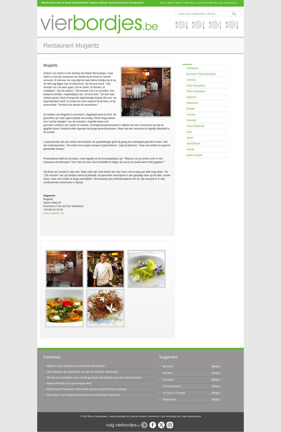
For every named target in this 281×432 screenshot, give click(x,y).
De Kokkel (168, 379)
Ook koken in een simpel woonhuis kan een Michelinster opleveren (83, 395)
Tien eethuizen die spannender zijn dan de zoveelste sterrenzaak (82, 371)
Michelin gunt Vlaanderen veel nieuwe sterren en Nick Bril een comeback (86, 389)
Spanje (190, 149)
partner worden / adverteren (182, 2)
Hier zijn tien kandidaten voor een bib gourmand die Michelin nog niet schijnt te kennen (94, 377)
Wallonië (191, 97)
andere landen (194, 155)
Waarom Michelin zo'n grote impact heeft (68, 383)
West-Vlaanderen (196, 91)
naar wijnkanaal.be (228, 2)
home (163, 2)
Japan (190, 137)
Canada (191, 114)
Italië (189, 131)
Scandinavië (193, 143)
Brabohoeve (169, 399)
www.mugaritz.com (53, 213)
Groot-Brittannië (195, 126)
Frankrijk (191, 120)
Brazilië (191, 108)
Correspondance (172, 386)
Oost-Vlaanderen (196, 85)
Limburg (191, 79)
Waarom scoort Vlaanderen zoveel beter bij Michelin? (75, 366)
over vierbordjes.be (207, 2)
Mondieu (167, 373)
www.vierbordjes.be (119, 416)
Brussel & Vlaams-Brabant (201, 74)
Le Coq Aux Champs (174, 392)
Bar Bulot (168, 366)
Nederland (192, 103)
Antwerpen (192, 68)
